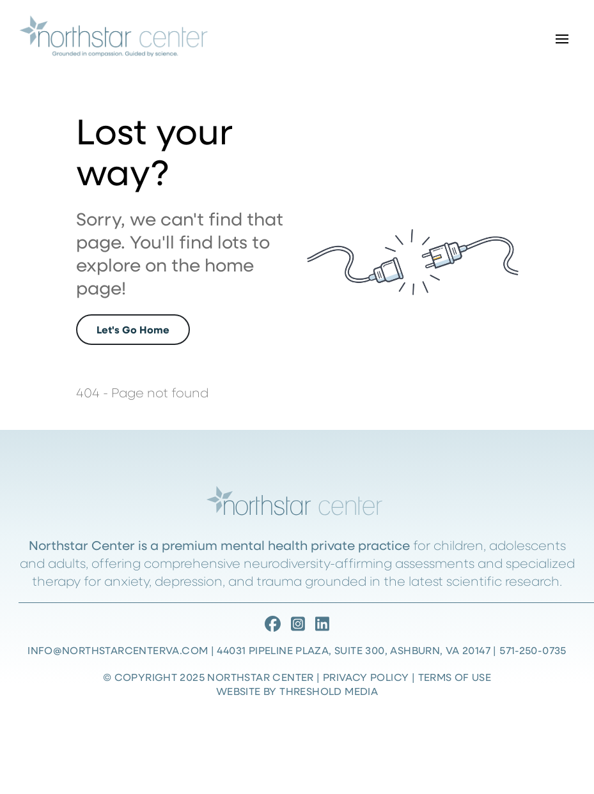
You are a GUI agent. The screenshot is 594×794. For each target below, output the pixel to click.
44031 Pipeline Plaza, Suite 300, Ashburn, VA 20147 (353, 650)
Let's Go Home (133, 330)
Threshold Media (328, 691)
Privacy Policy (366, 676)
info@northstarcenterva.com (117, 650)
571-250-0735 (533, 650)
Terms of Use (455, 676)
